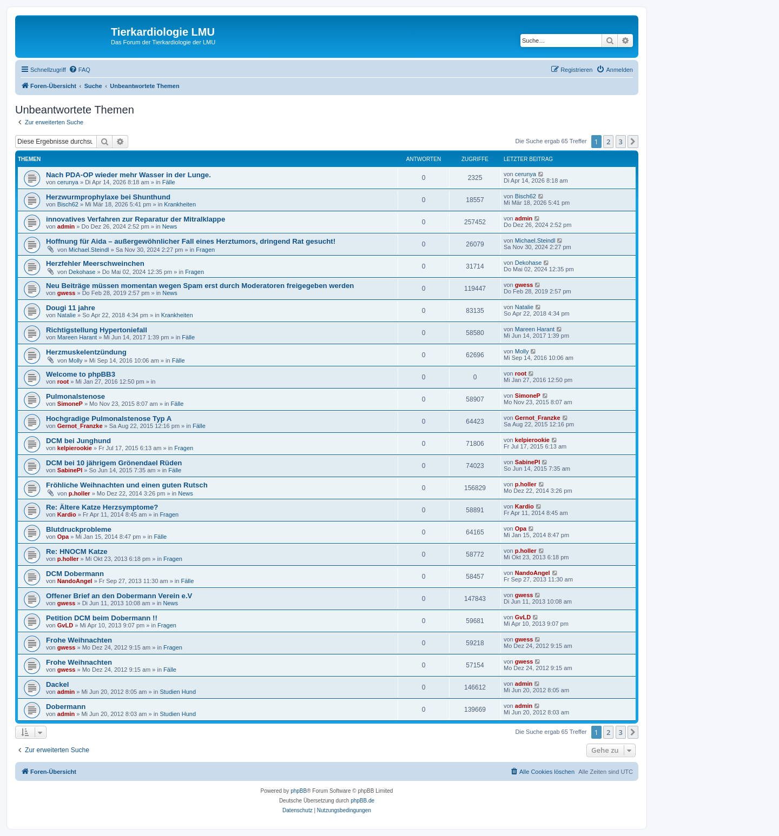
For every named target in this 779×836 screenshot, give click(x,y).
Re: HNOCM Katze (77, 551)
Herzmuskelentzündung (86, 352)
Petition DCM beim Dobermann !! (101, 618)
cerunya (67, 182)
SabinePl (69, 470)
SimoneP (70, 403)
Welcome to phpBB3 (80, 374)
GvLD (65, 625)
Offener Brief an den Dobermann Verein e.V (119, 596)
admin (66, 226)
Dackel (57, 684)
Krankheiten (180, 204)
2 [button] (608, 141)
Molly (76, 360)
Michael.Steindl (89, 249)
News (169, 226)
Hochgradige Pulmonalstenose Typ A (108, 418)
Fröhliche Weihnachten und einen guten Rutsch (127, 485)
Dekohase (82, 272)
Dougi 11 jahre (70, 308)
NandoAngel (75, 581)
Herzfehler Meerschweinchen (95, 263)
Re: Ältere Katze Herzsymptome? (102, 507)
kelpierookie (74, 448)
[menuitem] (79, 69)
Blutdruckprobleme (78, 529)
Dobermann (65, 707)
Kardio (66, 514)
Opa (63, 536)
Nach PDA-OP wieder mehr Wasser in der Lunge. (128, 175)
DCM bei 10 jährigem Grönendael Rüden (114, 463)
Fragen (205, 249)
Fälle (168, 182)
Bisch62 (67, 204)
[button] (633, 141)
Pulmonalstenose (75, 396)
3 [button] (621, 141)
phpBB (299, 791)
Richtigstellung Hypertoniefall (96, 330)
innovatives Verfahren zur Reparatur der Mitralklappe (135, 219)
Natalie (66, 315)
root (63, 381)
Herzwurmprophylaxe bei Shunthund (108, 197)
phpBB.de (362, 801)
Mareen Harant (77, 337)
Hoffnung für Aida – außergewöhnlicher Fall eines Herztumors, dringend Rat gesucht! (190, 241)
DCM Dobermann (75, 574)
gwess (66, 293)
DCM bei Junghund (78, 441)
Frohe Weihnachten (79, 640)
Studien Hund (178, 691)
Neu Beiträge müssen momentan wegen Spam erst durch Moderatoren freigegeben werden (200, 286)
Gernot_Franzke (80, 426)
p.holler (79, 493)
